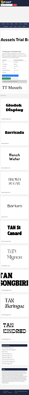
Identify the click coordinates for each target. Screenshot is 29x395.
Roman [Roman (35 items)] (21, 379)
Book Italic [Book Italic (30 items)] (24, 371)
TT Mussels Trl (14, 88)
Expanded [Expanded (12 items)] (3, 374)
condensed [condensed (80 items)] (3, 373)
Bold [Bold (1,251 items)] (14, 371)
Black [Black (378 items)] (3, 371)
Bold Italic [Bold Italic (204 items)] (17, 371)
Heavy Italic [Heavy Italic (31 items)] (12, 376)
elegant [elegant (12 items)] (25, 373)
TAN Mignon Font (5, 266)
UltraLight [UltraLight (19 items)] (22, 381)
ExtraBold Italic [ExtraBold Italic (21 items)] (16, 374)
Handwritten (6, 26)
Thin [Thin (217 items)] (15, 381)
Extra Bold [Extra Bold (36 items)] (11, 374)
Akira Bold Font (5, 351)
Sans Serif (3, 23)
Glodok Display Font (6, 119)
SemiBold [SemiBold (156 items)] (25, 379)
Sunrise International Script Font (8, 359)
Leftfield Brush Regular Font (7, 357)
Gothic (20, 26)
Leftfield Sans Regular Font (7, 355)
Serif (7, 23)
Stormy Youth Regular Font (7, 353)
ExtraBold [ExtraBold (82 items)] (7, 374)
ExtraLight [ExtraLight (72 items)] (21, 374)
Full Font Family (14, 78)
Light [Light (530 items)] (18, 376)
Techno (15, 26)
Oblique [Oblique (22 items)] (7, 379)
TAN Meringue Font (6, 314)
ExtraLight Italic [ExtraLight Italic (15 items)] (4, 376)
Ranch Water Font (5, 168)
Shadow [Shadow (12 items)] (9, 381)
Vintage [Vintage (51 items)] (3, 382)
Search (15, 5)
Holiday (24, 26)
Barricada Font (5, 143)
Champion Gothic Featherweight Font (9, 349)
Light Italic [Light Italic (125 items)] (21, 376)
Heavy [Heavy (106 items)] (8, 376)
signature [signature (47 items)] (12, 381)
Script (21, 23)
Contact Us (10, 392)
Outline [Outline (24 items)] (10, 379)
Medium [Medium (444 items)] (25, 376)
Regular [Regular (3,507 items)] (13, 379)
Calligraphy (25, 23)
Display (12, 23)
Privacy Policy (5, 391)
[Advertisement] (14, 14)
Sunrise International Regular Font (8, 361)
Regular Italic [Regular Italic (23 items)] (17, 379)
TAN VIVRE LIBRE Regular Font (7, 347)
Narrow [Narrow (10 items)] (3, 379)
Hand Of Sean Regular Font (7, 363)
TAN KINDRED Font (6, 339)
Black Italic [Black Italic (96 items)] (6, 371)
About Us (5, 392)
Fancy (11, 26)
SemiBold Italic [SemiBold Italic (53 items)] (4, 381)
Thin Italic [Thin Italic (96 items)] (18, 381)
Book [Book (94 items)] (20, 371)
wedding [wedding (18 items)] (7, 382)
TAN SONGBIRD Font (6, 290)
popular (16, 23)
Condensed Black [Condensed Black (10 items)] (9, 373)
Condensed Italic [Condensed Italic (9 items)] (20, 373)
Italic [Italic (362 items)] (15, 376)
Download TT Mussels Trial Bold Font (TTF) (10, 75)
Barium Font (4, 217)
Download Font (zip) (6, 78)
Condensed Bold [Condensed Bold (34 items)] (15, 373)
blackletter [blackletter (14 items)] (10, 371)
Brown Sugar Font (5, 192)
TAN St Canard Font (6, 241)
